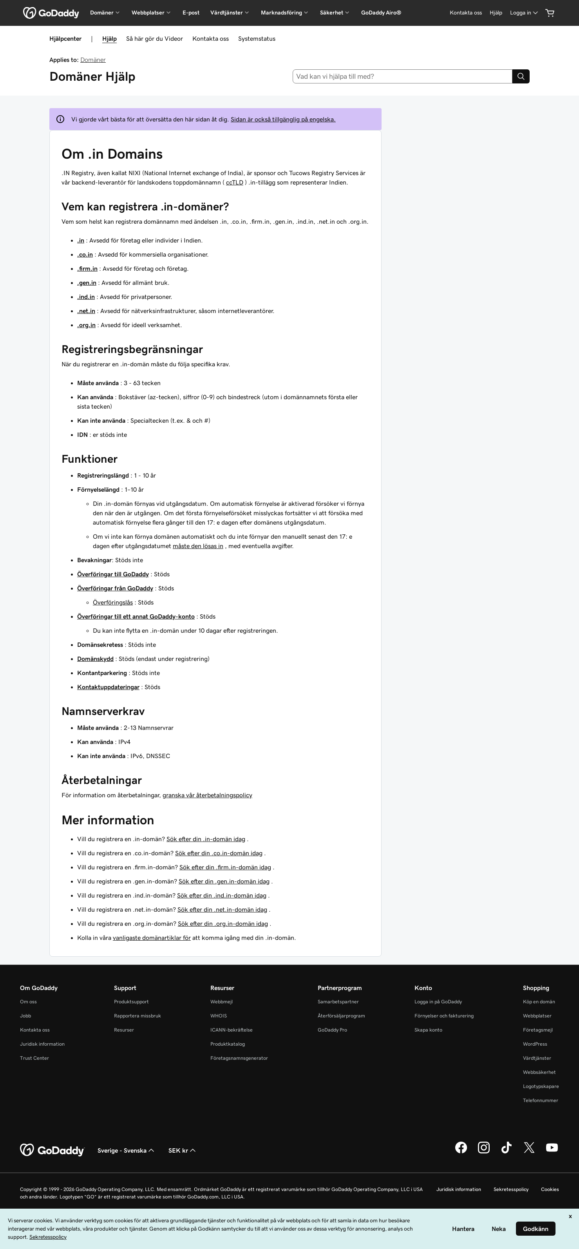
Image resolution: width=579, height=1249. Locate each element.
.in (80, 240)
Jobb (25, 1015)
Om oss (28, 1001)
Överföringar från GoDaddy (115, 588)
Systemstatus (256, 38)
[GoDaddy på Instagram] (484, 1152)
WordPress (535, 1043)
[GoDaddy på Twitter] (529, 1152)
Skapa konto (428, 1029)
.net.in (86, 311)
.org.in (86, 325)
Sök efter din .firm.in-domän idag (225, 867)
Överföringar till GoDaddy (113, 574)
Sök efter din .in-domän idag (205, 839)
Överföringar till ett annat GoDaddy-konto (136, 616)
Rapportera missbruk (137, 1015)
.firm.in (87, 268)
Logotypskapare (541, 1086)
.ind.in (86, 296)
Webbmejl (221, 1001)
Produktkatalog (227, 1043)
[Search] (521, 76)
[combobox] (402, 76)
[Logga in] (525, 12)
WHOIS (218, 1015)
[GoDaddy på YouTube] (552, 1152)
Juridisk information (42, 1043)
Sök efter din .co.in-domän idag (218, 853)
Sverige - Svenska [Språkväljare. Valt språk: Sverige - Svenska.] (127, 1150)
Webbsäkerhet (539, 1072)
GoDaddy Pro (332, 1029)
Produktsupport (131, 1001)
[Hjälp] (496, 12)
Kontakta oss (210, 38)
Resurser (124, 1029)
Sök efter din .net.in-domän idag (222, 909)
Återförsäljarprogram (341, 1015)
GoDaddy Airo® (381, 12)
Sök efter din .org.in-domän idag (223, 923)
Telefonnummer (540, 1100)
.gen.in (86, 282)
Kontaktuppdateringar (108, 687)
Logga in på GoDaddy (438, 1001)
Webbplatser (537, 1015)
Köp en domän (539, 1001)
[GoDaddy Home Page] (52, 1150)
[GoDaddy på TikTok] (506, 1152)
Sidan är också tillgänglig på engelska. (283, 119)
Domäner (93, 59)
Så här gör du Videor (154, 38)
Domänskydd (95, 658)
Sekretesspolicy (511, 1189)
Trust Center (34, 1058)
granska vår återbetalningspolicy (207, 795)
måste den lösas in (198, 546)
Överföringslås (113, 602)
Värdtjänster (537, 1058)
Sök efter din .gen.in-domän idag (224, 881)
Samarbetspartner (338, 1001)
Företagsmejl (538, 1029)
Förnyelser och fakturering (444, 1015)
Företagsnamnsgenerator (239, 1058)
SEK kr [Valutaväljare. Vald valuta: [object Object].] (182, 1150)
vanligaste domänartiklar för (152, 937)
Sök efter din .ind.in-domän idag (221, 895)
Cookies (550, 1189)
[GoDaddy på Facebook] (461, 1152)
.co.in (85, 254)
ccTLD (234, 182)
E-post (191, 12)
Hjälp (109, 38)
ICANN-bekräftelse (231, 1029)
